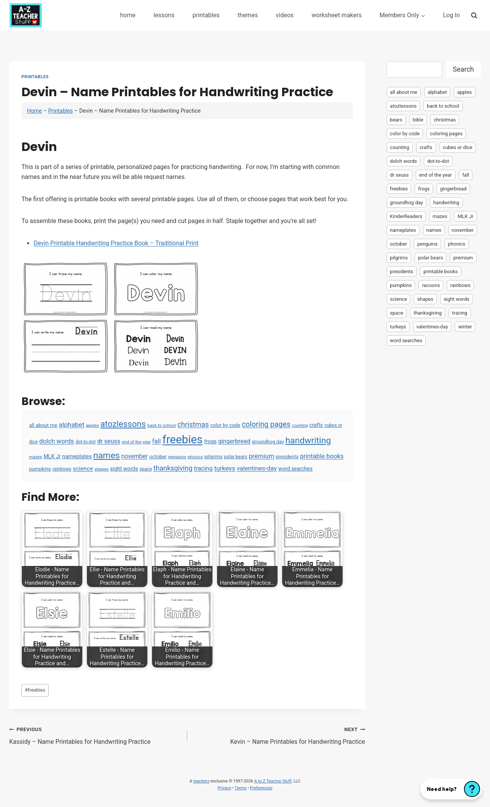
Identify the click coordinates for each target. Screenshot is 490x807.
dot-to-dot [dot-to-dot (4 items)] (85, 442)
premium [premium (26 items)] (261, 456)
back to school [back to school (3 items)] (161, 425)
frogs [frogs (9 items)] (210, 441)
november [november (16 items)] (134, 456)
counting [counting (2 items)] (300, 425)
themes (247, 15)
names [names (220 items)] (106, 455)
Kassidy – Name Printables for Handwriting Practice (95, 735)
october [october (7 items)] (158, 456)
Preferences (261, 788)
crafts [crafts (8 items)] (316, 425)
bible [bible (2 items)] (418, 120)
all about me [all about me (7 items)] (43, 425)
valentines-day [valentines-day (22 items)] (257, 468)
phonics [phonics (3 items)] (195, 456)
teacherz (201, 781)
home (127, 15)
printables (206, 15)
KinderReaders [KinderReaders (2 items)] (406, 216)
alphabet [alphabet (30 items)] (72, 424)
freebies (35, 690)
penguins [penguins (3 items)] (177, 456)
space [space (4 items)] (145, 469)
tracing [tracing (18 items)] (203, 468)
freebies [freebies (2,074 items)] (182, 439)
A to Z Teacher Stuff (272, 781)
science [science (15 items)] (83, 468)
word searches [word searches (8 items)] (295, 469)
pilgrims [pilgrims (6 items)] (213, 456)
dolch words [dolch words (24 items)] (56, 441)
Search (463, 69)
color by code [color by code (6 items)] (225, 425)
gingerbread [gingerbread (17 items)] (234, 441)
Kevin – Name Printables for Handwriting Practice (279, 735)
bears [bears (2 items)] (396, 120)
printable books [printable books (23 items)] (322, 456)
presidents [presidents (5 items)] (287, 456)
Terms (241, 788)
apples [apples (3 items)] (92, 425)
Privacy (224, 788)
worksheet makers (337, 15)
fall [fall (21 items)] (156, 441)
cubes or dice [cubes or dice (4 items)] (457, 147)
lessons (164, 15)
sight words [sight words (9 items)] (124, 469)
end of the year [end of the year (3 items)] (136, 442)
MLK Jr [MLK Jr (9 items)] (52, 456)
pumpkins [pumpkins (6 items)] (40, 469)
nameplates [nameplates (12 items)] (77, 456)
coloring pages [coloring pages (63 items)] (266, 424)
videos (285, 15)
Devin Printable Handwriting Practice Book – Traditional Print (116, 243)
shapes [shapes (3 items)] (102, 469)
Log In (451, 15)
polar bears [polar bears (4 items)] (235, 456)
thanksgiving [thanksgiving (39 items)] (173, 468)
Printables (35, 76)
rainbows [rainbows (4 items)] (61, 469)
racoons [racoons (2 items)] (431, 285)
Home (34, 111)
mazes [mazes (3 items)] (35, 456)
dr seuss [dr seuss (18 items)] (108, 441)
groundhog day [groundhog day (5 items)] (268, 442)
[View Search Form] (474, 15)
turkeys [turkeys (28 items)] (224, 468)
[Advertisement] (434, 470)
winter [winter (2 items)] (465, 327)
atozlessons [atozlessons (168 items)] (123, 424)
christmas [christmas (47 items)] (193, 424)
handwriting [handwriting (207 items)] (308, 440)
